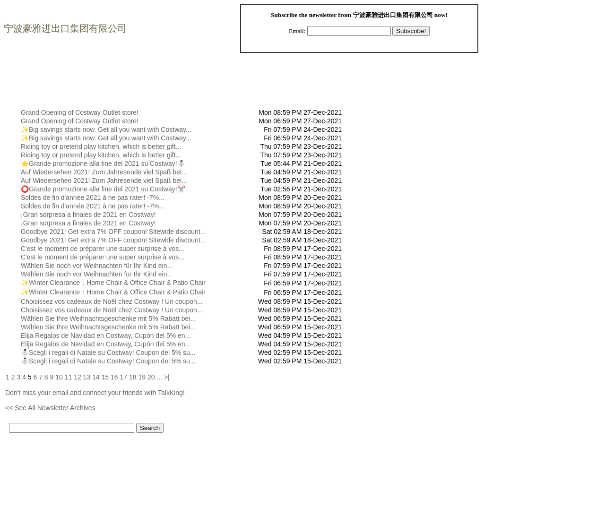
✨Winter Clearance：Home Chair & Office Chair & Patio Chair (113, 282)
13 (87, 377)
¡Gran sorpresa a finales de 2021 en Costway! (88, 214)
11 (68, 377)
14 (96, 377)
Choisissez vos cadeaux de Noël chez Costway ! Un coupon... (111, 301)
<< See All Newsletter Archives (50, 408)
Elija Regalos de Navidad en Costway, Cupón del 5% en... (105, 335)
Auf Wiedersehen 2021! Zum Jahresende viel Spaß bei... (104, 172)
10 (59, 377)
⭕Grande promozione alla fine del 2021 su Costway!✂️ (103, 189)
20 (151, 377)
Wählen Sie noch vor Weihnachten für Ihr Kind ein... (97, 265)
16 (114, 377)
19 (142, 377)
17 (123, 377)
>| (167, 377)
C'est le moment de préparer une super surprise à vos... (102, 248)
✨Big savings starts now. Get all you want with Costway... (106, 129)
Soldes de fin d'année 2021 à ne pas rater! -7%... (92, 197)
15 (105, 377)
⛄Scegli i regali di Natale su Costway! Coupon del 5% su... (108, 352)
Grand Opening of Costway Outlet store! (79, 112)
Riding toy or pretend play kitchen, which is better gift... (101, 146)
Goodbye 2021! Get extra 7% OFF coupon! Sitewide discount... (113, 231)
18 (133, 377)
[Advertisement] (177, 87)
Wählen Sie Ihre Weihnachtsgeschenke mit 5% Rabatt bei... (108, 318)
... (159, 377)
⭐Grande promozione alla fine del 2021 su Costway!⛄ (103, 163)
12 (77, 377)
